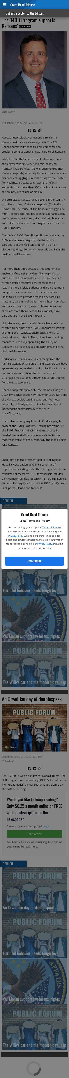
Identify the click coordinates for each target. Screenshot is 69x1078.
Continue (34, 561)
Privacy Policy (15, 536)
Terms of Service (51, 527)
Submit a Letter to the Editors (25, 13)
